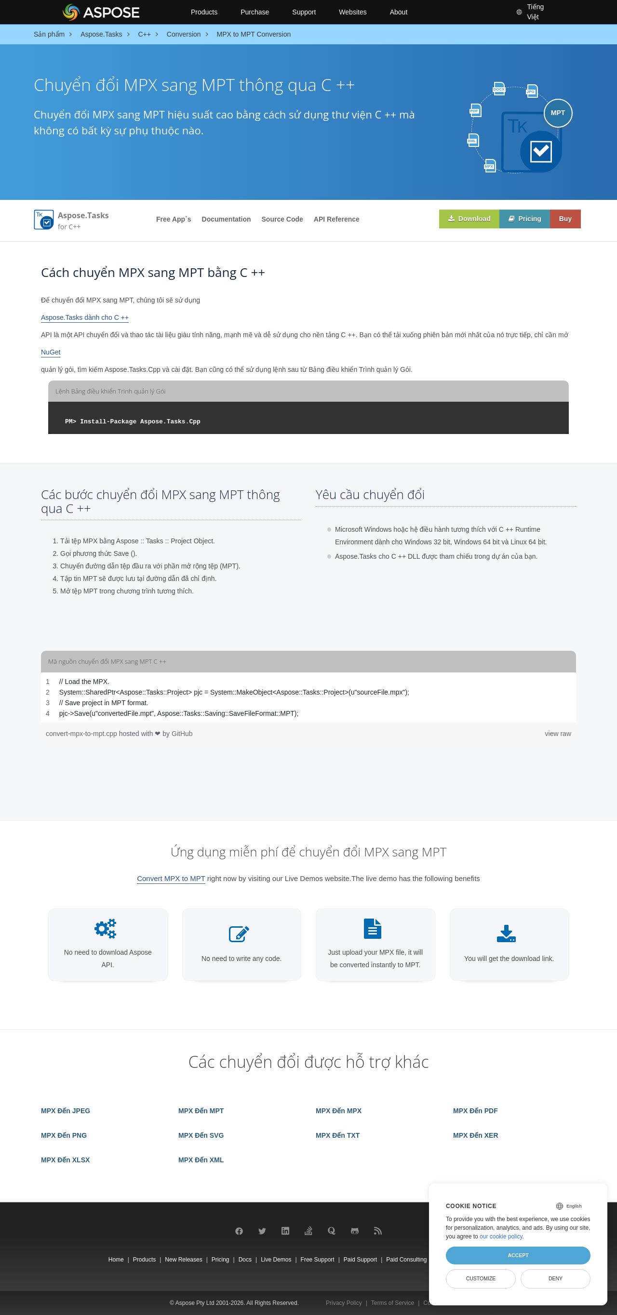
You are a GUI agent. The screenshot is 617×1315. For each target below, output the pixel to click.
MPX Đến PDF (475, 1111)
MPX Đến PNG (64, 1135)
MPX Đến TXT (338, 1135)
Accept (518, 1255)
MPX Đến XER (475, 1135)
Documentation (226, 219)
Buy (565, 219)
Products (204, 12)
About (399, 12)
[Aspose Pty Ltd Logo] (118, 12)
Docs (245, 1259)
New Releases (183, 1259)
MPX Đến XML (201, 1160)
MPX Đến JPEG (65, 1111)
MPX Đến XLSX (65, 1160)
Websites (352, 12)
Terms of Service (392, 1303)
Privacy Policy (344, 1303)
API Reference (337, 219)
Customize (481, 1278)
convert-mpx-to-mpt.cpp (82, 733)
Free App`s (173, 219)
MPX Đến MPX (339, 1111)
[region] (308, 697)
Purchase (255, 12)
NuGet (50, 352)
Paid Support (360, 1259)
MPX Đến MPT (201, 1111)
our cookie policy (501, 1236)
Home (116, 1259)
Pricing (523, 219)
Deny (556, 1278)
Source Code (282, 219)
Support (304, 12)
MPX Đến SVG (201, 1135)
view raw (558, 733)
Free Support (318, 1259)
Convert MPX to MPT (171, 878)
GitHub (182, 733)
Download (466, 219)
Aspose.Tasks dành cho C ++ (85, 317)
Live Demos (276, 1259)
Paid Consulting (406, 1259)
